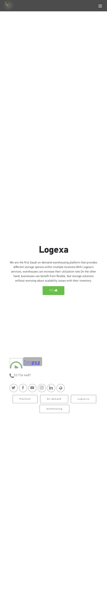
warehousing (54, 410)
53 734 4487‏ (22, 376)
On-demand (54, 400)
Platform (25, 400)
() (53, 290)
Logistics (83, 400)
